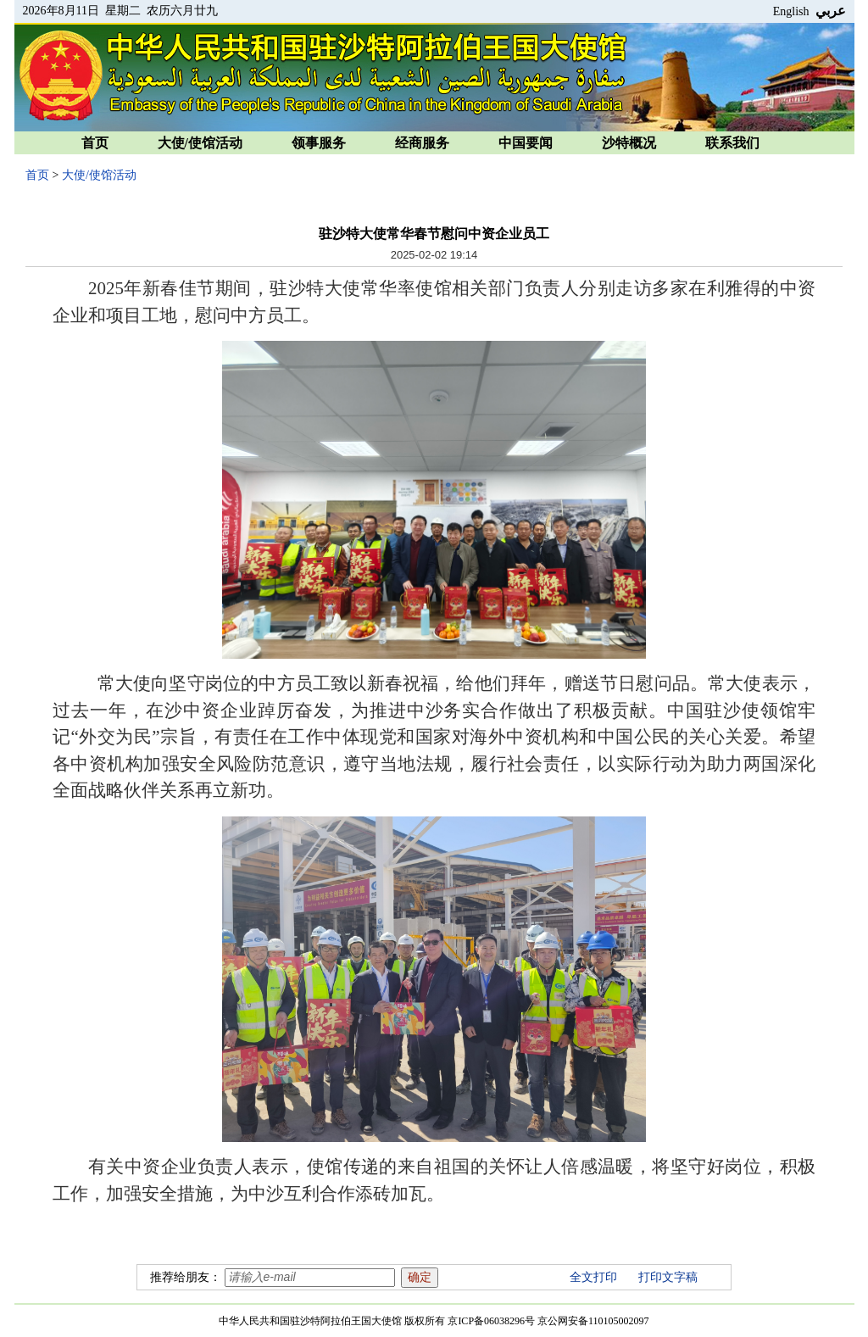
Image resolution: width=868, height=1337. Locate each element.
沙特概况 (629, 143)
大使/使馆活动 (200, 143)
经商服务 (422, 143)
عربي (830, 10)
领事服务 (319, 143)
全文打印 (593, 1277)
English (791, 11)
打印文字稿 (668, 1277)
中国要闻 (525, 143)
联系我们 (732, 143)
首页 (94, 143)
